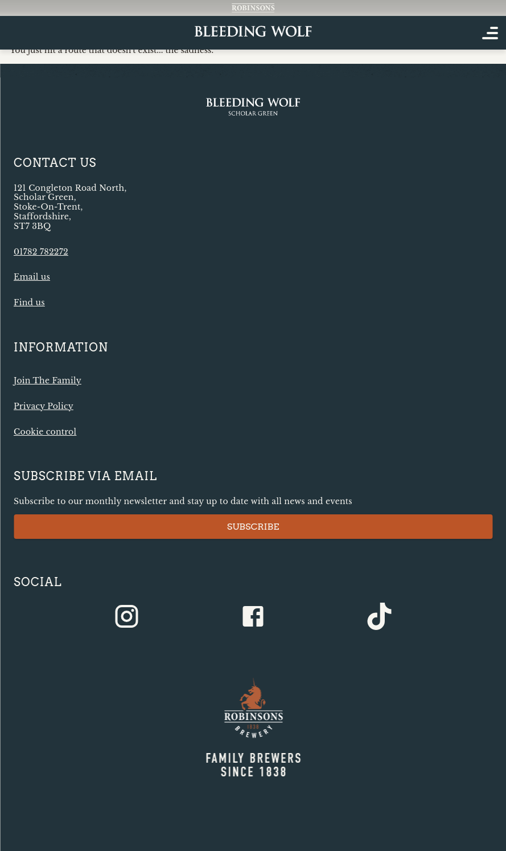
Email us (32, 277)
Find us (29, 302)
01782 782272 (41, 252)
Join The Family (47, 380)
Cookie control (45, 432)
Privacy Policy (43, 406)
